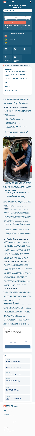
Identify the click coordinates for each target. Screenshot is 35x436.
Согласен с (17, 27)
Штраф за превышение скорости (14, 367)
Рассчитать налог (17, 346)
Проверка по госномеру (7, 411)
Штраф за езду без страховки (13, 361)
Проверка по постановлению (8, 415)
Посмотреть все (26, 355)
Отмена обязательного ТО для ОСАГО (13, 399)
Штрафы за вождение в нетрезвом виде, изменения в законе (13, 390)
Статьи (4, 410)
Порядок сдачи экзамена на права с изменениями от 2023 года (13, 382)
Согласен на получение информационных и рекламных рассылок (17, 25)
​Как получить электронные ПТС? (14, 374)
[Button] (30, 2)
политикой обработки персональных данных (20, 27)
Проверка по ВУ (6, 414)
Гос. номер (6, 14)
